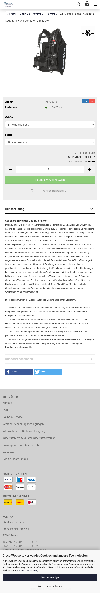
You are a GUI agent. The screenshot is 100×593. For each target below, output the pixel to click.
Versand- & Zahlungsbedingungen (23, 424)
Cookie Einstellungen (15, 459)
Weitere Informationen (50, 586)
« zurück (25, 14)
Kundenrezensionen (19, 359)
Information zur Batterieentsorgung (24, 431)
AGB (5, 410)
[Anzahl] (50, 169)
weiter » (38, 14)
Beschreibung (14, 209)
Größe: (9, 117)
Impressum (9, 452)
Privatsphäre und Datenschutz (21, 445)
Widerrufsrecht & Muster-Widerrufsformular (29, 438)
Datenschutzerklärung (27, 570)
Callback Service (13, 417)
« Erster (11, 14)
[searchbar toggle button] (78, 4)
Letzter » (52, 14)
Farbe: (9, 134)
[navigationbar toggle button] (95, 4)
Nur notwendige (50, 577)
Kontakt (7, 402)
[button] (10, 169)
